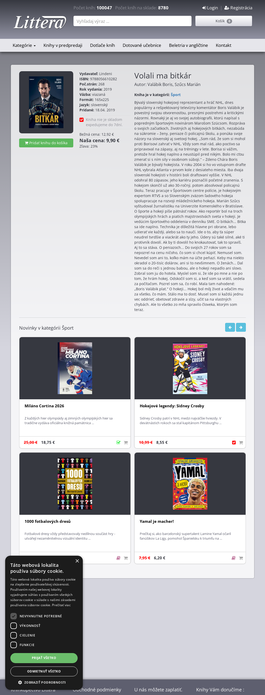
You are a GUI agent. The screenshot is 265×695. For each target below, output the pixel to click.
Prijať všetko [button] (44, 658)
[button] (44, 682)
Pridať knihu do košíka (46, 142)
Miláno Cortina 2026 (44, 406)
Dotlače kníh (102, 45)
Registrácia (238, 8)
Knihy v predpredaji (62, 45)
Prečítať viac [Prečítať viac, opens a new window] (61, 605)
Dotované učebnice (142, 45)
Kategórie (24, 45)
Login (210, 8)
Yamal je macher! (157, 521)
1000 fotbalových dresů (48, 521)
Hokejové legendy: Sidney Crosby (172, 406)
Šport (176, 94)
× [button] (77, 561)
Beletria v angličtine (188, 45)
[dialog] (44, 623)
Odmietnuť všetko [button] (44, 671)
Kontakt (223, 45)
